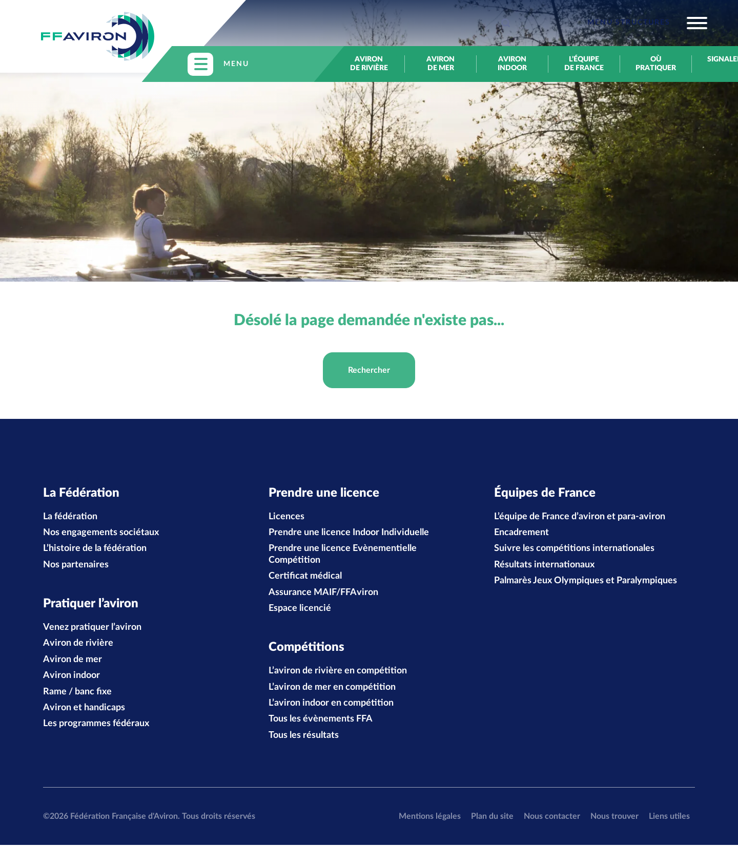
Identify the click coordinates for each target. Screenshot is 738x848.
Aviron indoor (512, 64)
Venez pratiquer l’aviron (92, 629)
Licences (286, 517)
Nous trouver (614, 819)
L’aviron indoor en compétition (331, 705)
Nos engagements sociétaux (101, 534)
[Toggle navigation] (647, 23)
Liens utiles (669, 819)
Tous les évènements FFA (321, 722)
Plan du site (492, 819)
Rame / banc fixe (77, 694)
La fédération (70, 517)
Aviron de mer (440, 64)
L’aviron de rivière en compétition (338, 674)
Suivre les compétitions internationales (574, 550)
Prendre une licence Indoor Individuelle (349, 534)
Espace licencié (300, 609)
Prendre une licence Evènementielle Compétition (343, 555)
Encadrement (521, 534)
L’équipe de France (584, 64)
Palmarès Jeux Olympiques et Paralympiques (585, 582)
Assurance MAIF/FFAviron (323, 593)
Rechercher (369, 370)
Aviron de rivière (369, 64)
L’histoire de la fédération (95, 550)
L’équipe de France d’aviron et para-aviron (579, 517)
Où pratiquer (656, 64)
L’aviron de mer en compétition (332, 689)
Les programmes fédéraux (96, 726)
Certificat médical (305, 577)
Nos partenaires (76, 566)
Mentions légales (430, 819)
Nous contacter (552, 819)
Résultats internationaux (544, 566)
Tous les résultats (304, 738)
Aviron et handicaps (84, 710)
